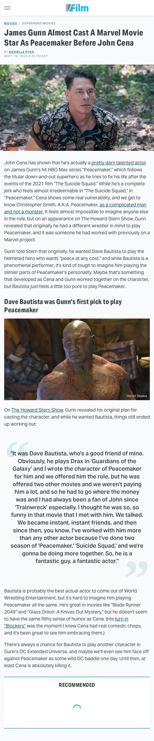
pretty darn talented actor (119, 163)
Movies (10, 23)
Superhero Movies (39, 23)
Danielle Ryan (21, 52)
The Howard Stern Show (37, 410)
